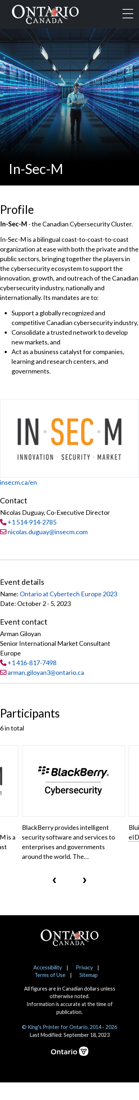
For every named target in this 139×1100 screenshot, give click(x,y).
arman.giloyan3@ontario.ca (46, 672)
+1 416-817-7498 (32, 663)
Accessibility (47, 967)
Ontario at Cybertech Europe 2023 (68, 594)
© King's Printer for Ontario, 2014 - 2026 (69, 1027)
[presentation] (54, 879)
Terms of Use (49, 975)
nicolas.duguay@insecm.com (44, 532)
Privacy (84, 967)
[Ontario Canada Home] (45, 13)
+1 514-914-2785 (32, 522)
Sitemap (88, 975)
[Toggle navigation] (127, 14)
